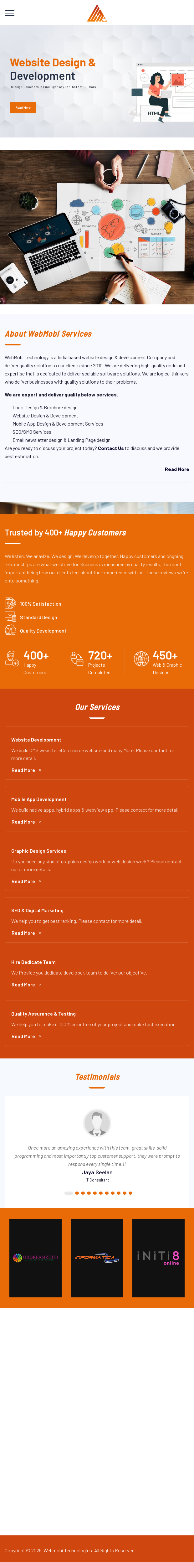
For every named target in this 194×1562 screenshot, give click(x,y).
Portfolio (19, 1412)
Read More (26, 770)
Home (16, 1380)
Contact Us (21, 1433)
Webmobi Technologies (67, 1550)
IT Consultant (97, 1179)
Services (19, 1401)
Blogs (16, 1423)
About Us (19, 1391)
